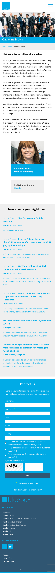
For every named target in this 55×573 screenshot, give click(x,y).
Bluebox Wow (8, 515)
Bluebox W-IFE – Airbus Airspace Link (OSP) (20, 519)
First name (10, 400)
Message (9, 433)
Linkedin (17, 188)
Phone (7, 425)
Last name (10, 409)
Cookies (5, 555)
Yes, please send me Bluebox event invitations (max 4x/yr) (27, 455)
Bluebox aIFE (7, 534)
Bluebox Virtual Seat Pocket (14, 525)
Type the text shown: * (14, 460)
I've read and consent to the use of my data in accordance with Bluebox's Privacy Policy (27, 443)
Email (7, 417)
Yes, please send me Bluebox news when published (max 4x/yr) (29, 449)
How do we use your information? (27, 490)
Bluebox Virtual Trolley (12, 522)
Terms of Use (8, 561)
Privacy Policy (8, 558)
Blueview (6, 512)
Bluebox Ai (6, 531)
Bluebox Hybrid (8, 528)
